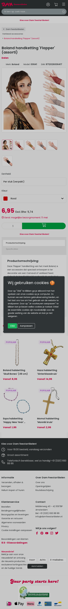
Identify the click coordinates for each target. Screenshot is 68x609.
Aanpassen (26, 325)
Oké (12, 325)
